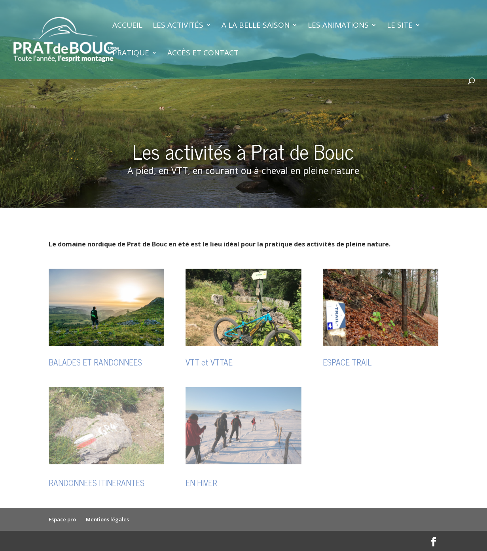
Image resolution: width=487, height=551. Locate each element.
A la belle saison (256, 26)
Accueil (127, 26)
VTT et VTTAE (209, 362)
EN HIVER (201, 482)
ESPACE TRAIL (347, 362)
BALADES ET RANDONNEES (95, 362)
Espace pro (62, 519)
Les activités (178, 26)
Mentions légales (107, 519)
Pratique (130, 54)
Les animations (338, 26)
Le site (400, 26)
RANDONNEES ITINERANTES (96, 482)
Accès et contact (203, 54)
